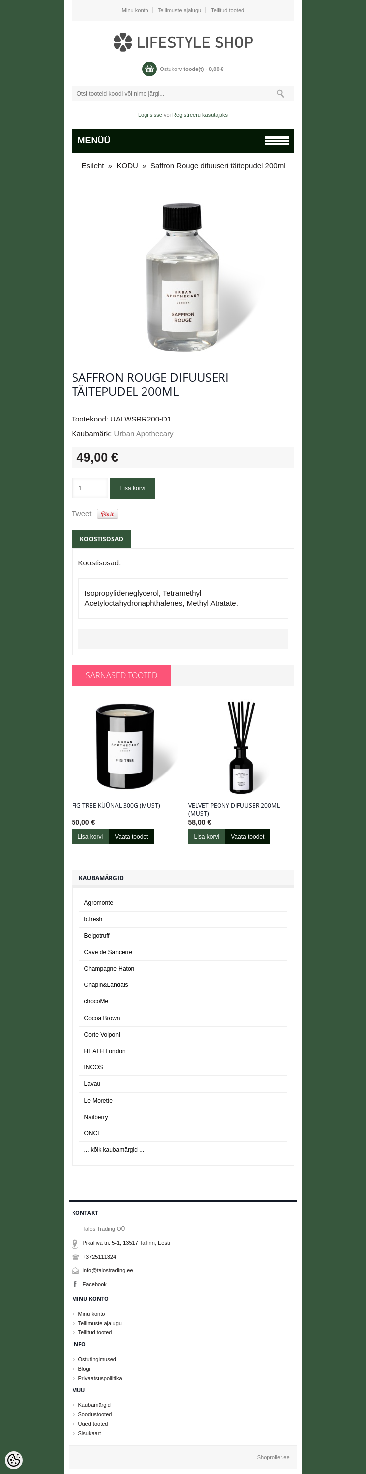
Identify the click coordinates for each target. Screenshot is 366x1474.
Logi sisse (150, 115)
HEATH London (105, 1051)
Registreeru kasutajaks (200, 115)
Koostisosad (101, 539)
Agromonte (99, 902)
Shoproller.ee (273, 1457)
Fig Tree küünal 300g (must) (116, 806)
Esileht (93, 165)
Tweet (82, 513)
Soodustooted (95, 1414)
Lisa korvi (133, 488)
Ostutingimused (97, 1359)
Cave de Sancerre (108, 952)
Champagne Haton (109, 968)
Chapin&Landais (106, 985)
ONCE (93, 1133)
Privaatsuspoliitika (100, 1378)
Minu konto (135, 10)
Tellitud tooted (227, 10)
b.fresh (93, 919)
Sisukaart (89, 1433)
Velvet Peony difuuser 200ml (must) (234, 810)
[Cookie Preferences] (14, 1460)
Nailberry (96, 1117)
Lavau (92, 1083)
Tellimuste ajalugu (179, 10)
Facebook (95, 1284)
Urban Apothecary (144, 433)
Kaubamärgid (94, 1405)
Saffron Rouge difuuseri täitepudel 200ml (218, 165)
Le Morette (98, 1100)
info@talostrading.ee (108, 1270)
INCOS (93, 1067)
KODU (127, 165)
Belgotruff (97, 935)
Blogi (84, 1369)
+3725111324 (100, 1257)
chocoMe (96, 1001)
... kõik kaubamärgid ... (114, 1149)
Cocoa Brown (102, 1018)
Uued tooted (93, 1424)
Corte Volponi (102, 1034)
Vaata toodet (131, 836)
